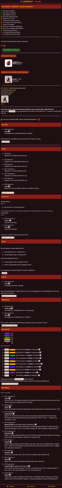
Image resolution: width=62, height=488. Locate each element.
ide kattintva (12, 111)
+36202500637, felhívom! (11, 50)
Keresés (31, 486)
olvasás (7, 349)
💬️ (10, 220)
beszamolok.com (19, 379)
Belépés (51, 486)
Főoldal (10, 486)
